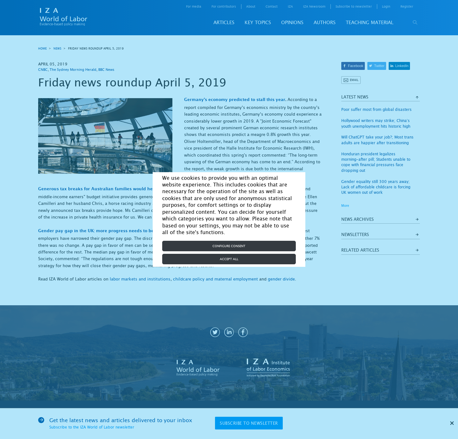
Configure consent (228, 246)
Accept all (229, 259)
